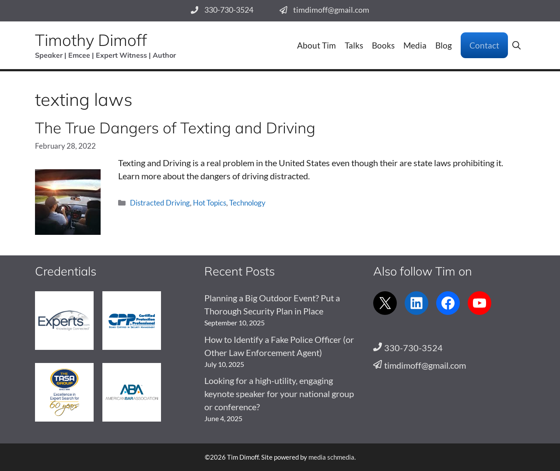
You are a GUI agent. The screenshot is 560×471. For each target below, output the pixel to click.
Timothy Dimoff (91, 40)
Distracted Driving (160, 202)
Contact (484, 45)
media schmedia (331, 457)
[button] (516, 45)
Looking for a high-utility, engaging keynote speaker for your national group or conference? (279, 393)
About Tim (316, 45)
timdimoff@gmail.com (331, 9)
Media (415, 45)
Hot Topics (209, 202)
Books (383, 45)
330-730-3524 (228, 9)
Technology (247, 202)
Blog (443, 45)
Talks (354, 45)
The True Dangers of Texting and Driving (175, 127)
